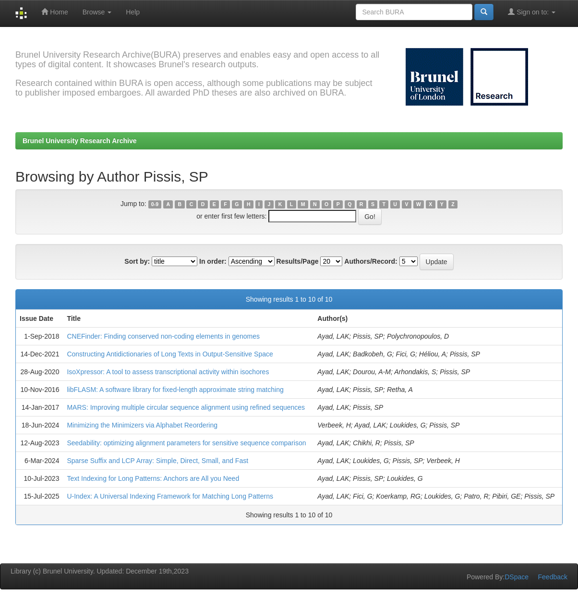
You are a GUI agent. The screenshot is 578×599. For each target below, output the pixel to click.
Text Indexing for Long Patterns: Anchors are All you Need (153, 478)
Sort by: (137, 261)
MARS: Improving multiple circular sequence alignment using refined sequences (186, 407)
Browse (97, 12)
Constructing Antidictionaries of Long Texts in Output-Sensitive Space (170, 354)
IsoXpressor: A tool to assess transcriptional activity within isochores (168, 372)
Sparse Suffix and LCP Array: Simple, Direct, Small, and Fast (157, 461)
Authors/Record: (370, 261)
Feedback (552, 577)
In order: (213, 261)
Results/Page (298, 261)
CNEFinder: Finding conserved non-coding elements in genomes (163, 336)
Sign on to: (531, 12)
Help (133, 12)
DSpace (517, 577)
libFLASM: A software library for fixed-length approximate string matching (175, 389)
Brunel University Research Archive (80, 141)
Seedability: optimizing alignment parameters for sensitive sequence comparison (186, 443)
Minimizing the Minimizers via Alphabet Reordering (142, 425)
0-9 (154, 204)
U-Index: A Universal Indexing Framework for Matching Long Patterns (170, 496)
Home (54, 12)
